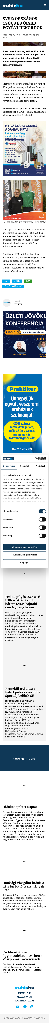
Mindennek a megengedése (24, 547)
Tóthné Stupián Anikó (13, 286)
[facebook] (25, 1007)
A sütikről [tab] (40, 466)
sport (6, 281)
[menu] (45, 5)
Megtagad (24, 562)
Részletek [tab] (24, 466)
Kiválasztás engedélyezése (24, 555)
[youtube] (17, 1007)
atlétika (17, 281)
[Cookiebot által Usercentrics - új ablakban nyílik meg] (35, 458)
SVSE (28, 281)
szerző (17, 301)
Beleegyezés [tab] (9, 466)
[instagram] (31, 1007)
